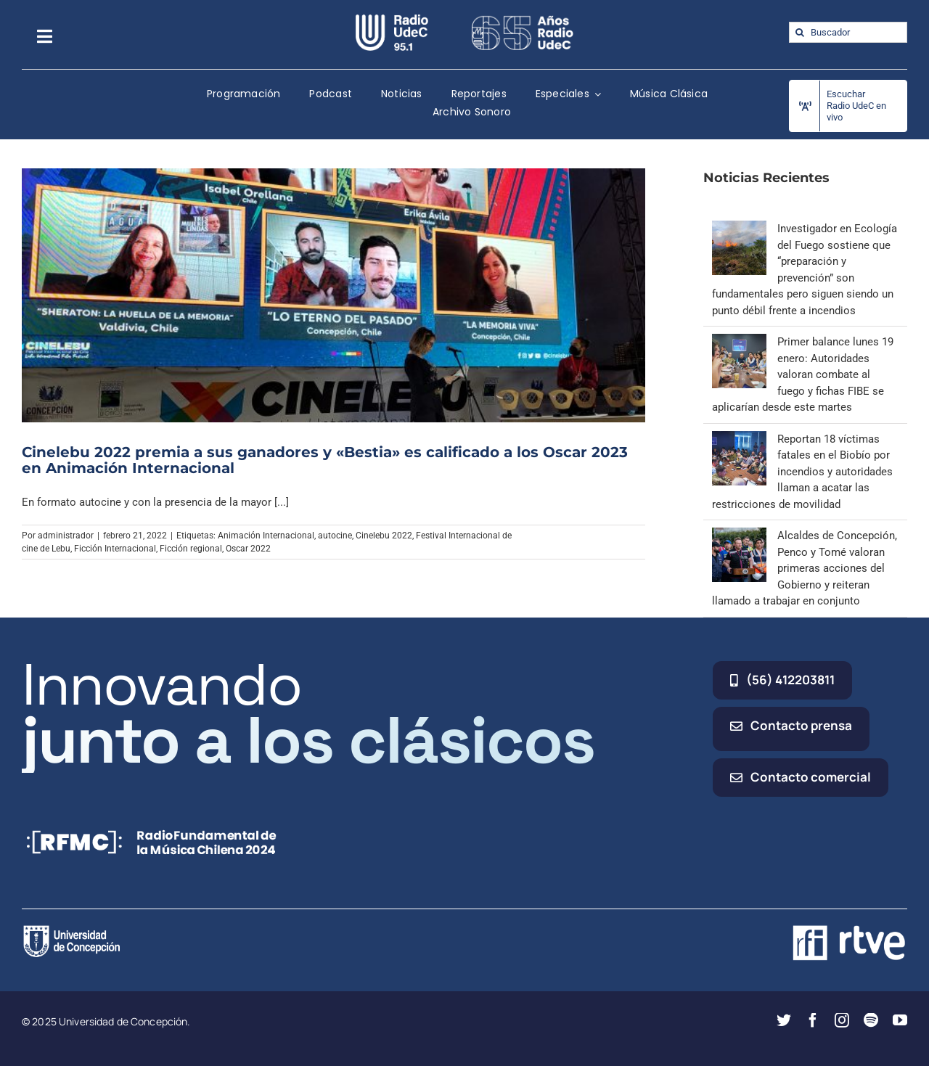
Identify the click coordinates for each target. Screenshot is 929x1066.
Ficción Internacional (115, 549)
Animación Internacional (266, 535)
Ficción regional (191, 549)
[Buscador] (848, 32)
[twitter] (784, 1020)
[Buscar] (799, 32)
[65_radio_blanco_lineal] (522, 19)
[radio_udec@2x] (392, 19)
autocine (335, 535)
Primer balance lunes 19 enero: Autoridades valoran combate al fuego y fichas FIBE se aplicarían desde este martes (802, 374)
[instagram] (842, 1020)
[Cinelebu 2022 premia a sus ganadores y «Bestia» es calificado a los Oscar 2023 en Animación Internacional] (333, 295)
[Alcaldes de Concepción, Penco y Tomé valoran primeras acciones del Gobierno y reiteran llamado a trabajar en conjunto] (739, 535)
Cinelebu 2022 (384, 535)
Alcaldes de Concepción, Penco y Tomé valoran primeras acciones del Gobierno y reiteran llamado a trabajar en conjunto (804, 568)
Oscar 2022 (248, 549)
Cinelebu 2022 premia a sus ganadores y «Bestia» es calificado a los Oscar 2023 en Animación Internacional (325, 460)
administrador (66, 535)
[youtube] (900, 1020)
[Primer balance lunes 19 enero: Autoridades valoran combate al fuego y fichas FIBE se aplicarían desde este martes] (739, 341)
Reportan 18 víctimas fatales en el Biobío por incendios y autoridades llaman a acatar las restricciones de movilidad (802, 471)
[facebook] (813, 1020)
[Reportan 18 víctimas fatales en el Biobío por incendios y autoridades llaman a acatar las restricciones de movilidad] (739, 439)
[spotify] (871, 1020)
